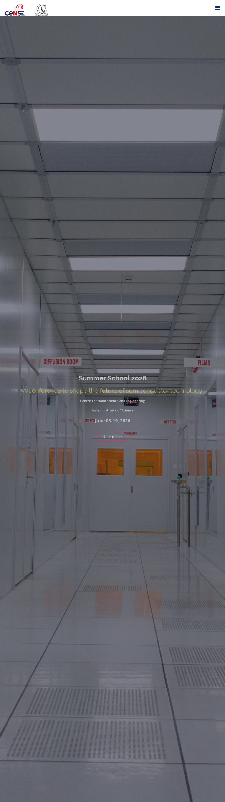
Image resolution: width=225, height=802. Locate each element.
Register (112, 434)
